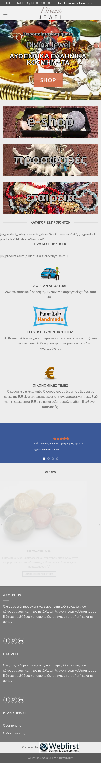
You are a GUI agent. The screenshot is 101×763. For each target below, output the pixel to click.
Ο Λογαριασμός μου (17, 733)
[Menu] (5, 13)
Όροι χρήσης (12, 725)
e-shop (50, 120)
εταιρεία (50, 196)
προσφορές (50, 158)
